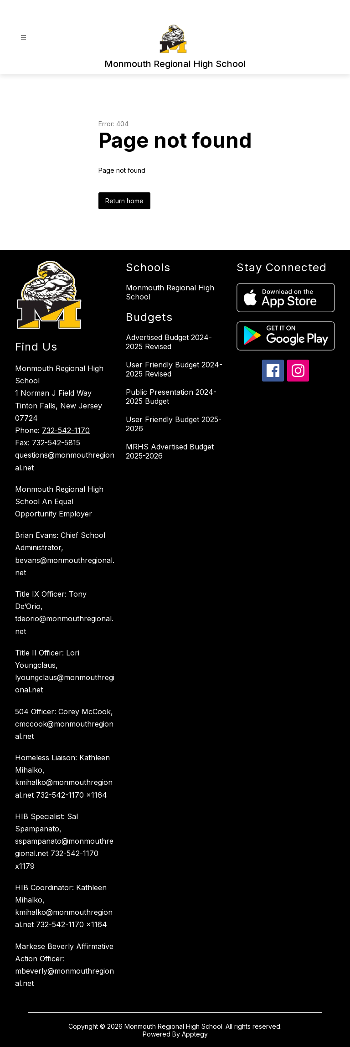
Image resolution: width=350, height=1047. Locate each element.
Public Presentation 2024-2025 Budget (171, 396)
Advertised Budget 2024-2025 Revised (169, 342)
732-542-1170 (66, 430)
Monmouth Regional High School (170, 292)
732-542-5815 (56, 442)
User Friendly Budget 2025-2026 (173, 424)
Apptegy (195, 1034)
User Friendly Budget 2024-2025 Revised (174, 369)
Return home (124, 201)
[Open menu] (23, 37)
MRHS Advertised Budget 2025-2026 (170, 451)
